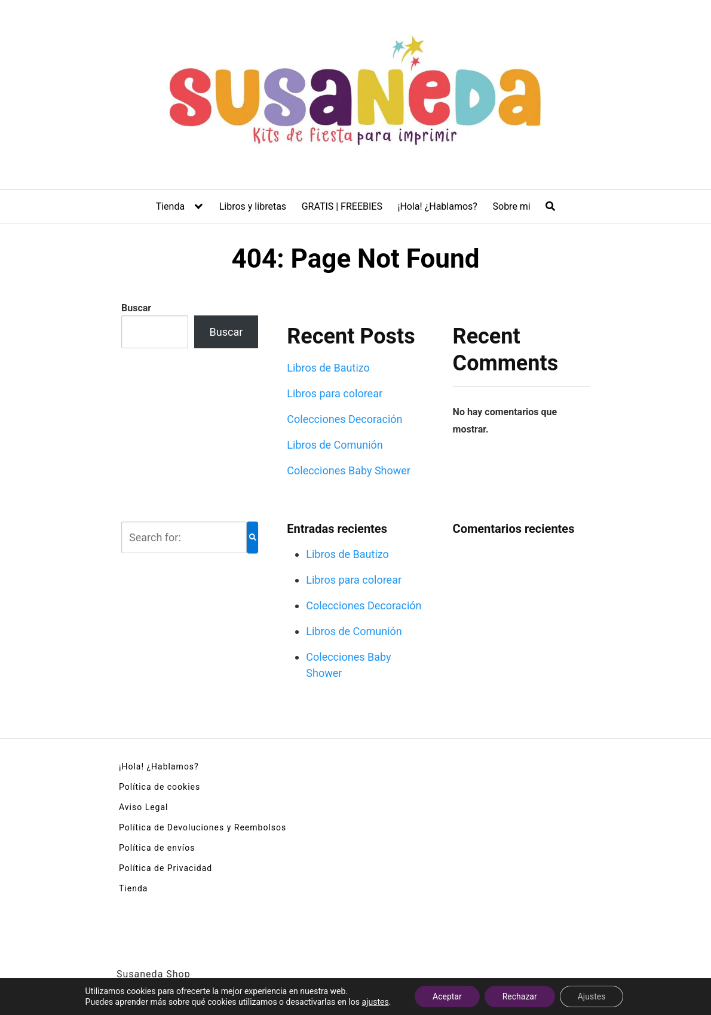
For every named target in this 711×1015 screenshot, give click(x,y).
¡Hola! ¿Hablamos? (437, 206)
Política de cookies (159, 787)
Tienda (170, 206)
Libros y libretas (252, 206)
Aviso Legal (143, 807)
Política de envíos (157, 848)
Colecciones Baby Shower (348, 470)
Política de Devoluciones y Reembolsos (202, 827)
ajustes (374, 1002)
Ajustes (592, 996)
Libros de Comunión (335, 444)
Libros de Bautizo (328, 367)
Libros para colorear (334, 393)
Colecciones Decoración (344, 419)
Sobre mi (512, 206)
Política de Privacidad (165, 868)
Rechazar (519, 996)
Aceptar (447, 996)
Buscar (136, 308)
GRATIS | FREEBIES (342, 206)
